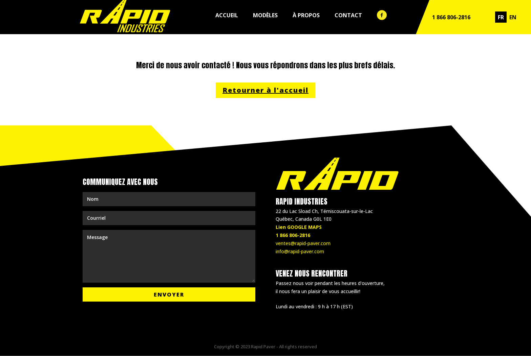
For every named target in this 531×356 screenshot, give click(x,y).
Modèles (265, 15)
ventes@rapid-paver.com (303, 243)
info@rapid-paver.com (300, 251)
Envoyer (169, 294)
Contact (348, 15)
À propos (306, 15)
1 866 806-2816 (451, 17)
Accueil (226, 15)
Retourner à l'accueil (265, 90)
